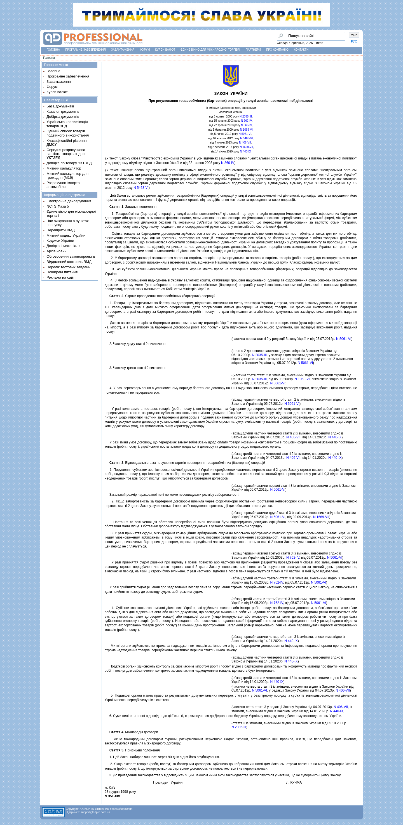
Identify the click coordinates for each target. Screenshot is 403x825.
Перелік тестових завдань (68, 267)
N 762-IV (246, 120)
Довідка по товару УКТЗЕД (69, 163)
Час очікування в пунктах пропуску (67, 223)
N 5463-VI (246, 138)
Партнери (253, 49)
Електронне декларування (68, 201)
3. (109, 533)
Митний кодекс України (65, 235)
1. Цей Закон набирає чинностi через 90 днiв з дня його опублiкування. (162, 757)
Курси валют (165, 49)
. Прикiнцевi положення (132, 750)
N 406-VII (245, 142)
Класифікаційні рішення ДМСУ (66, 142)
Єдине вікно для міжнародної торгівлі (210, 49)
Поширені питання (62, 272)
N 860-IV (246, 125)
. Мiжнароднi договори (131, 732)
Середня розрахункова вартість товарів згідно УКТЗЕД (65, 154)
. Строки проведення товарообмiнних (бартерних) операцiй (160, 296)
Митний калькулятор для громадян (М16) (67, 175)
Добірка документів (62, 116)
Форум (145, 49)
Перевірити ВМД (60, 230)
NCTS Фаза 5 (57, 206)
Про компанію (277, 49)
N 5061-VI (245, 133)
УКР (354, 35)
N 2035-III (246, 116)
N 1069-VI (246, 129)
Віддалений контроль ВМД (69, 262)
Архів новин (56, 251)
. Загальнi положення (130, 207)
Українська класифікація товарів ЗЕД (67, 124)
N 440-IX (245, 151)
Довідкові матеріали (63, 246)
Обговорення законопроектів (70, 256)
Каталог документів (62, 111)
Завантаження (122, 49)
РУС (354, 41)
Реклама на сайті (61, 277)
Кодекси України (60, 240)
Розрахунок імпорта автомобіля (62, 185)
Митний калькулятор (63, 168)
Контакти (301, 49)
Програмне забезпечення (85, 49)
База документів (60, 106)
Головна (53, 49)
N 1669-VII (246, 147)
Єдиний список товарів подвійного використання (67, 133)
